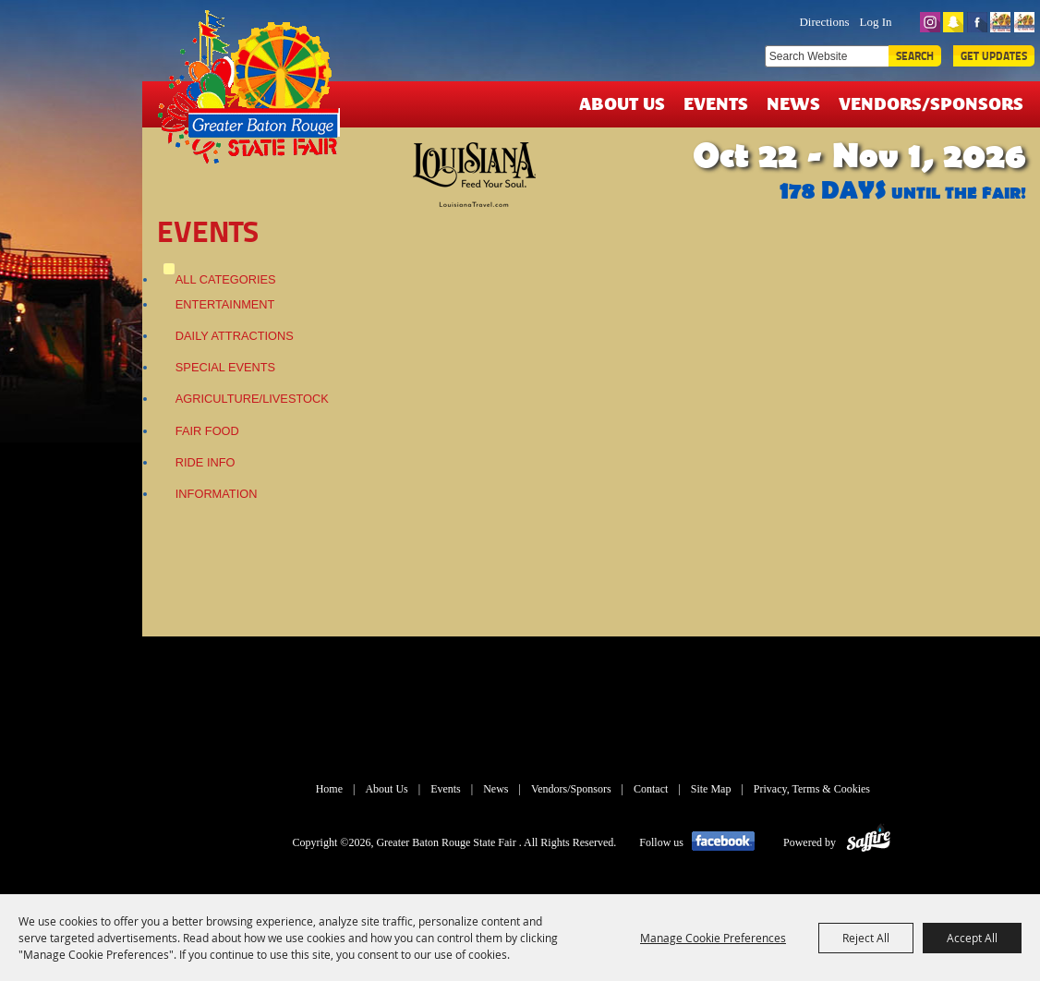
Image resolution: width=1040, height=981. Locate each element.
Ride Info (205, 462)
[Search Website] (827, 56)
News (793, 103)
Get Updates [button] (994, 56)
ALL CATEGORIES (225, 279)
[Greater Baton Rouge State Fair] (256, 95)
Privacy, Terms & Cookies (812, 788)
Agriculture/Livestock (252, 399)
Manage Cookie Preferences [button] (713, 937)
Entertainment (225, 304)
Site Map (711, 788)
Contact (651, 788)
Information (216, 494)
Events (715, 103)
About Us (622, 103)
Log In (876, 22)
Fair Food (207, 431)
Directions (824, 22)
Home (329, 788)
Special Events (225, 367)
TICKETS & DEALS (703, 20)
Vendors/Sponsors (931, 103)
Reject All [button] (865, 937)
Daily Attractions (234, 336)
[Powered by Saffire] (868, 842)
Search (915, 56)
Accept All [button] (972, 937)
